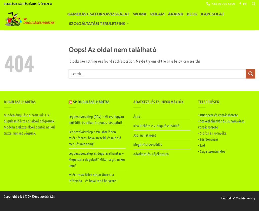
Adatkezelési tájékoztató (151, 153)
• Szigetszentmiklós (211, 151)
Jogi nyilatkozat (144, 135)
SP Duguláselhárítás (91, 101)
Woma (140, 14)
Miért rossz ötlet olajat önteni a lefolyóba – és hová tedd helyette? (93, 177)
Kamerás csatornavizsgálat (98, 14)
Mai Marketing (245, 198)
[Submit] (250, 73)
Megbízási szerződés (147, 144)
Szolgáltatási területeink (99, 23)
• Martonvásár (208, 139)
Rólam (157, 14)
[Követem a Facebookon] (240, 4)
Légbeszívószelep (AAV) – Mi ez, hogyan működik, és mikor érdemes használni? (96, 119)
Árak (136, 116)
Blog (192, 14)
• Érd (201, 145)
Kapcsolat (212, 14)
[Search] (253, 3)
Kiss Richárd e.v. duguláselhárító (156, 125)
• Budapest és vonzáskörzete (218, 115)
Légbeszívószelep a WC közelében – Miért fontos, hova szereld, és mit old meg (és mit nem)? (95, 137)
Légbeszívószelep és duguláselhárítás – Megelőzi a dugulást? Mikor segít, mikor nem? (97, 159)
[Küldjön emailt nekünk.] (244, 4)
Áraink (175, 14)
